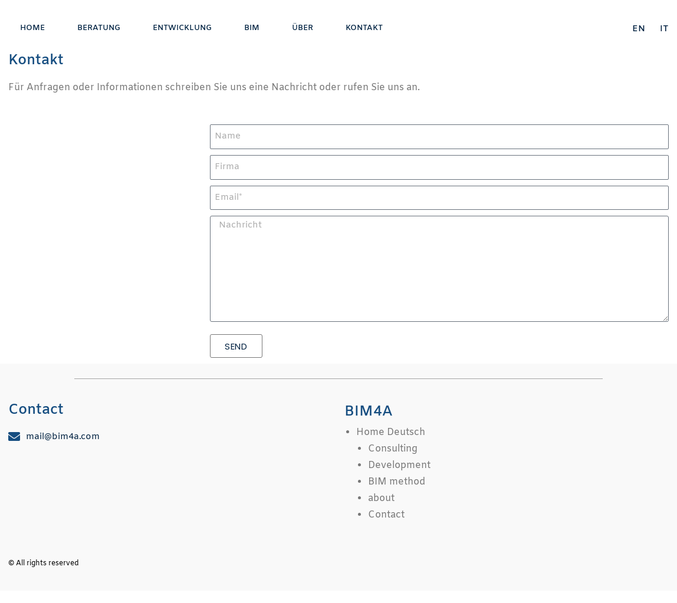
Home (32, 28)
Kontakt (364, 28)
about (381, 498)
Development (399, 465)
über (302, 28)
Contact (386, 515)
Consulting (393, 449)
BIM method (396, 482)
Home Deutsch (390, 432)
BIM (251, 28)
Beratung (98, 28)
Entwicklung (182, 28)
